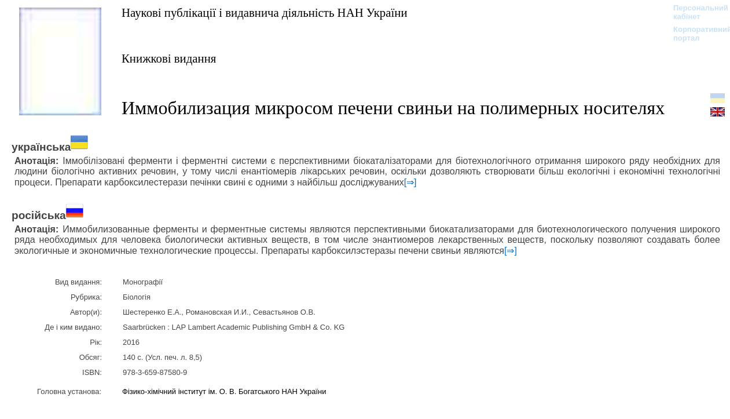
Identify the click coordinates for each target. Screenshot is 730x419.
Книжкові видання (169, 58)
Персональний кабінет (695, 12)
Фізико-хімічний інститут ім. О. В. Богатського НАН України (224, 391)
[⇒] (410, 182)
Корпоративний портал (695, 33)
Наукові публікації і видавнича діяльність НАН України (265, 12)
